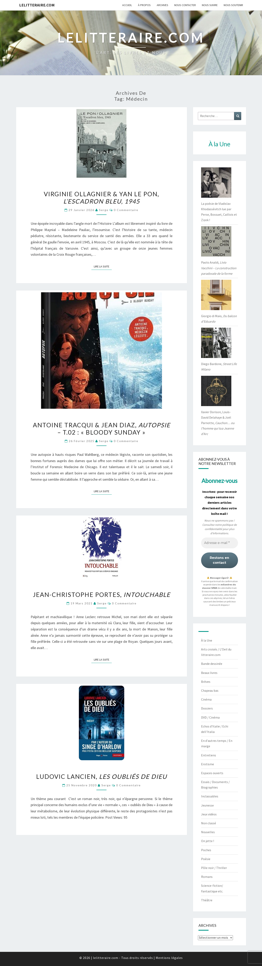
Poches (206, 850)
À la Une (206, 640)
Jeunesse (207, 805)
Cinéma (206, 699)
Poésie (205, 859)
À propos (144, 5)
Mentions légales (169, 958)
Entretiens (208, 755)
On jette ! (207, 841)
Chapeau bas (209, 690)
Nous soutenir (233, 5)
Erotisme (207, 764)
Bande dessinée (211, 664)
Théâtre (206, 900)
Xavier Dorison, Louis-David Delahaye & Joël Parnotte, (218, 423)
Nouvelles (208, 832)
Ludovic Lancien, (101, 776)
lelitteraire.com (37, 4)
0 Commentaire (126, 210)
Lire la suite (103, 266)
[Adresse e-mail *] (219, 542)
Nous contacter (185, 5)
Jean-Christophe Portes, (101, 594)
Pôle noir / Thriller (214, 868)
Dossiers (207, 708)
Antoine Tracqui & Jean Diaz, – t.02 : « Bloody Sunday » (101, 428)
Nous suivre (210, 5)
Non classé (208, 823)
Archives (162, 5)
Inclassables (209, 796)
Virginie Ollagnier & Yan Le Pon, (101, 197)
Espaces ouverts (212, 773)
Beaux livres (209, 673)
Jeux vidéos (209, 814)
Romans (207, 877)
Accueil (127, 5)
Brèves (205, 682)
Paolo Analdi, (218, 267)
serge (104, 210)
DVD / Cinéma (210, 717)
